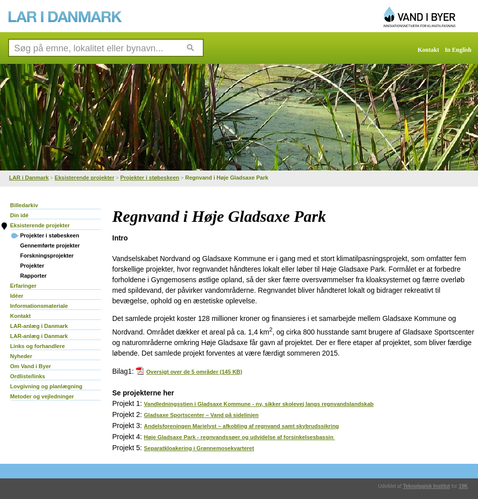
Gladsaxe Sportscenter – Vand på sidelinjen (201, 415)
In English (458, 49)
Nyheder (21, 356)
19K (463, 486)
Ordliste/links (27, 376)
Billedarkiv (24, 205)
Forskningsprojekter (46, 256)
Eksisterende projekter (85, 178)
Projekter (32, 266)
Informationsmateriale (39, 306)
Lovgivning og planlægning (46, 386)
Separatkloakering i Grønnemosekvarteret (199, 448)
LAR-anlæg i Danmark (39, 326)
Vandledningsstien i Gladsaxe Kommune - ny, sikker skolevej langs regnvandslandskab (258, 404)
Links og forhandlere (37, 346)
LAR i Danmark (29, 178)
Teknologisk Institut (426, 486)
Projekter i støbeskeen (149, 178)
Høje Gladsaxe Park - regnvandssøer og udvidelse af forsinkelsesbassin (239, 437)
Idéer (16, 296)
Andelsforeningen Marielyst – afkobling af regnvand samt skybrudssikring (241, 426)
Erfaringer (23, 286)
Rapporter (33, 276)
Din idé (19, 215)
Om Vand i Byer (30, 366)
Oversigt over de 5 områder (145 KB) (189, 372)
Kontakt (428, 49)
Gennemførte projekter (50, 245)
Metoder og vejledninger (42, 396)
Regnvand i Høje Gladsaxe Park (226, 178)
